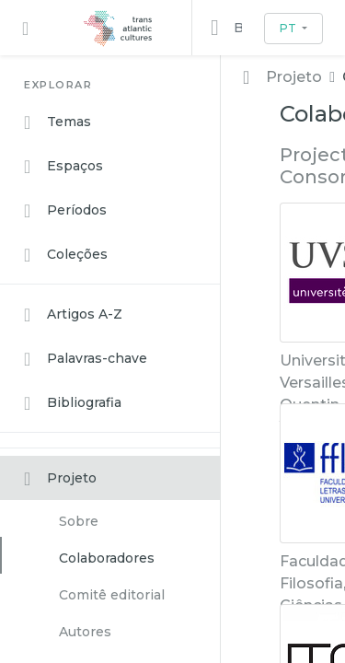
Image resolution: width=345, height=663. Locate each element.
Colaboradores (107, 558)
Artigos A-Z (73, 315)
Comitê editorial (112, 595)
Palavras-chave (85, 359)
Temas (57, 122)
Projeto (60, 479)
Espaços (63, 167)
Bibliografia (72, 403)
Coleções (66, 255)
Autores (85, 631)
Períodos (65, 211)
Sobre (78, 521)
